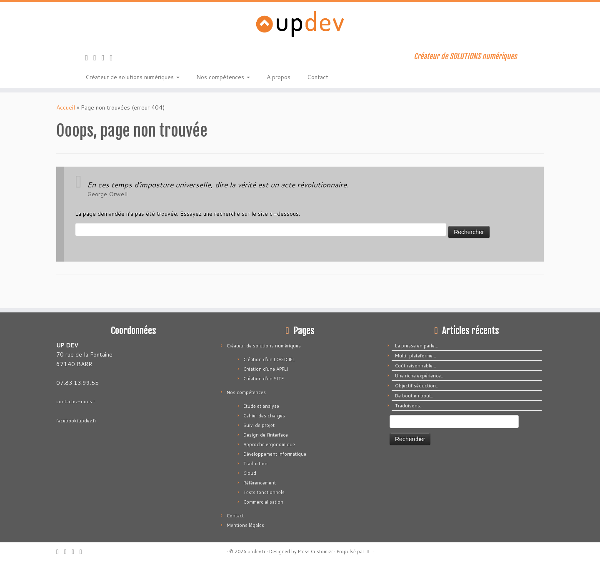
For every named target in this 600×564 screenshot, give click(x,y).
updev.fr (256, 551)
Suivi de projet (259, 425)
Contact (317, 77)
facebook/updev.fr (76, 420)
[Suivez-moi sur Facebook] (106, 57)
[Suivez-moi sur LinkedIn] (114, 57)
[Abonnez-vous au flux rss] (89, 57)
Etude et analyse (261, 406)
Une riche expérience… (420, 375)
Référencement (259, 482)
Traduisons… (409, 405)
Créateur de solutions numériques (132, 77)
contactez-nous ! (75, 401)
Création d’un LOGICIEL (269, 359)
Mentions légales (245, 525)
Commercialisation (263, 502)
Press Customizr (315, 551)
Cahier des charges (264, 415)
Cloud (249, 473)
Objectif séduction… (417, 385)
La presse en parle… (416, 345)
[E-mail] (97, 57)
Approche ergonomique (269, 444)
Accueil (65, 107)
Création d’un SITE (263, 378)
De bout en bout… (415, 395)
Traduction (255, 463)
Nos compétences (223, 77)
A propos (278, 77)
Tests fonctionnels (264, 492)
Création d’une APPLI (265, 369)
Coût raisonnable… (415, 365)
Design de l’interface (265, 435)
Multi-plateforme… (415, 355)
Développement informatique (274, 454)
